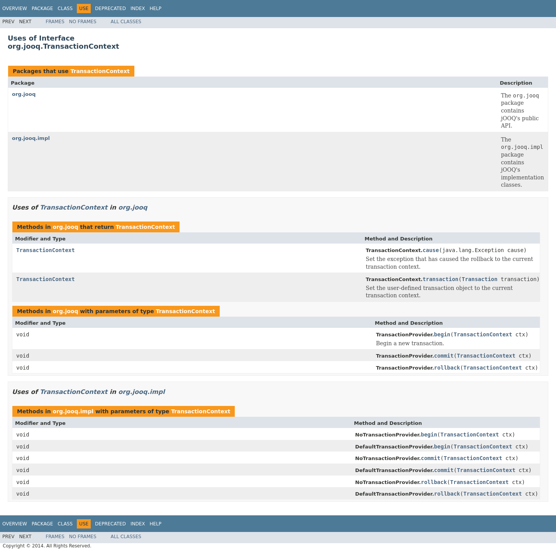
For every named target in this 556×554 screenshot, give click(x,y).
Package (42, 8)
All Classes (126, 21)
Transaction (480, 279)
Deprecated (110, 8)
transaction (441, 279)
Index (138, 8)
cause (431, 250)
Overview (14, 8)
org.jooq (24, 94)
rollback (447, 368)
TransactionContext (99, 71)
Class (65, 8)
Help (155, 8)
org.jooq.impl (31, 138)
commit (444, 356)
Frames (55, 21)
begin (442, 334)
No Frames (83, 21)
